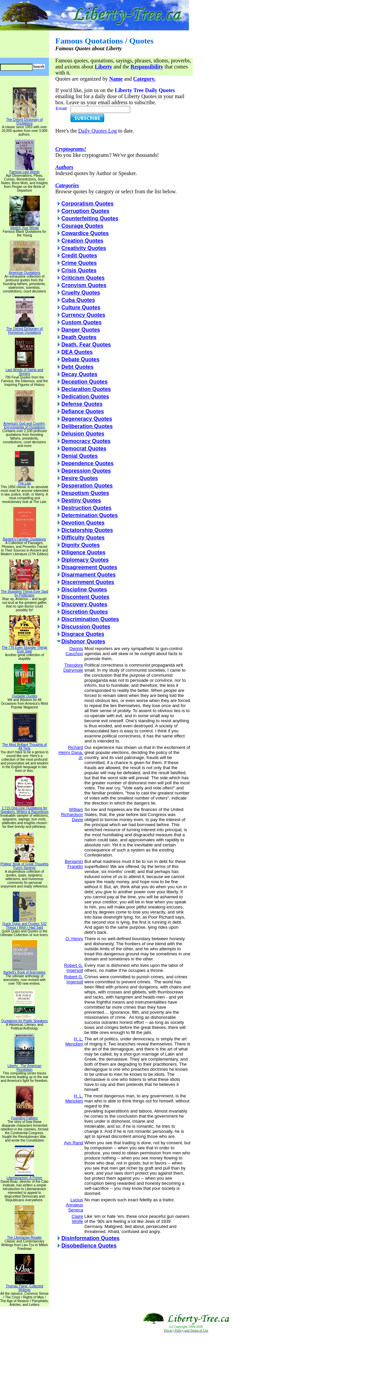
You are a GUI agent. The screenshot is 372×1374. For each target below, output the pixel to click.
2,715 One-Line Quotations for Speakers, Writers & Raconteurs (24, 808)
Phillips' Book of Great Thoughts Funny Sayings (24, 864)
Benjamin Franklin (74, 864)
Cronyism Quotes (83, 285)
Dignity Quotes (80, 545)
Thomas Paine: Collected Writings (25, 1286)
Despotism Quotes (85, 493)
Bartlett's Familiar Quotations (24, 537)
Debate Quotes (80, 359)
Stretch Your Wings (24, 226)
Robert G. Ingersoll (73, 968)
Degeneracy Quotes (86, 419)
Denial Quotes (79, 456)
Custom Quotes (81, 322)
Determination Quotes (89, 515)
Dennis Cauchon (74, 651)
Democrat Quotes (83, 448)
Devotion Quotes (83, 523)
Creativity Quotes (83, 248)
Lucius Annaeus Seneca (74, 1204)
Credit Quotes (79, 255)
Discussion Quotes (85, 626)
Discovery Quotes (84, 604)
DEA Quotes (77, 352)
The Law (24, 481)
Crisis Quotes (78, 270)
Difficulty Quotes (83, 537)
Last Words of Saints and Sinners (25, 370)
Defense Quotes (82, 404)
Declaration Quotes (86, 389)
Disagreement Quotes (89, 567)
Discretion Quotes (84, 612)
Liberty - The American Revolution (24, 1066)
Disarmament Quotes (88, 575)
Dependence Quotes (87, 463)
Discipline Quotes (84, 589)
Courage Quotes (82, 226)
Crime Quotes (79, 263)
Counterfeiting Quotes (89, 218)
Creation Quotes (82, 241)
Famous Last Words (24, 170)
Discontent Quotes (85, 597)
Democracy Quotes (86, 441)
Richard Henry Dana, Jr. (70, 752)
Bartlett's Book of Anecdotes (24, 971)
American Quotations (24, 271)
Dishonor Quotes (83, 641)
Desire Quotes (79, 478)
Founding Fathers (24, 1116)
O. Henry (74, 938)
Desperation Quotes (87, 485)
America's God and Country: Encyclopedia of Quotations (24, 424)
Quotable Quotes (24, 694)
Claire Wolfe (77, 1219)
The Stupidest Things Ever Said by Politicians (24, 592)
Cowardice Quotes (85, 233)
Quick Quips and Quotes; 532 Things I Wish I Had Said (24, 924)
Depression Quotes (86, 471)
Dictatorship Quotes (87, 530)
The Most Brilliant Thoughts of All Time (24, 745)
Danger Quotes (80, 330)
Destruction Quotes (86, 508)
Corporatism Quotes (87, 203)
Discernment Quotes (87, 582)
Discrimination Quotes (90, 619)
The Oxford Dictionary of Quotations (24, 120)
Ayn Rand (73, 1142)
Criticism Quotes (83, 278)
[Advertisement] (186, 1353)
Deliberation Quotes (87, 426)
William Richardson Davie (72, 814)
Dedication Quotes (85, 396)
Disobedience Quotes (89, 1246)
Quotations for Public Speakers (24, 1019)
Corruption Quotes (85, 211)
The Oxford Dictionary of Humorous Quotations (24, 329)
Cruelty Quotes (80, 293)
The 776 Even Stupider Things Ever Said (24, 648)
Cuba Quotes (78, 300)
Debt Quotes (77, 367)
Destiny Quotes (81, 500)
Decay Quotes (79, 374)
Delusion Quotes (82, 434)
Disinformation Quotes (90, 1238)
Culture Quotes (81, 307)
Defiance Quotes (82, 411)
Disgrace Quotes (82, 634)
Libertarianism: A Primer (24, 1176)
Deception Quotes (84, 382)
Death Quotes (78, 337)
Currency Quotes (83, 315)
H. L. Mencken (74, 1041)
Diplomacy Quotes (85, 560)
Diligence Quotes (83, 552)
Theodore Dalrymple (73, 668)
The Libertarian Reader (24, 1236)
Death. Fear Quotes (86, 344)
